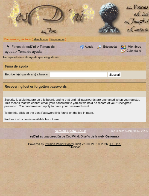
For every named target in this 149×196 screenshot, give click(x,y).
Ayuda (89, 46)
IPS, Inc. (115, 144)
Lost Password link (47, 112)
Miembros (134, 46)
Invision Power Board (59, 144)
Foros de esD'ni (23, 47)
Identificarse (41, 39)
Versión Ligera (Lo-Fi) (70, 131)
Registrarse (58, 39)
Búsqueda (110, 46)
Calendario (134, 50)
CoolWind (72, 136)
